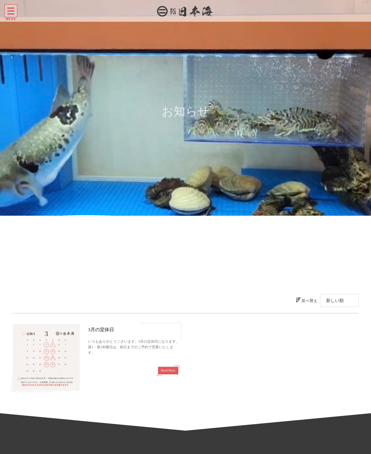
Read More (168, 372)
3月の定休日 (101, 331)
